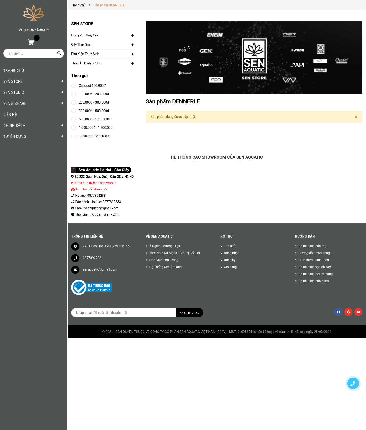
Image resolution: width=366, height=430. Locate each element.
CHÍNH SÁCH (14, 125)
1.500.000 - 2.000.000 (90, 135)
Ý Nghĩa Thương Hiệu (164, 246)
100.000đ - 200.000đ (90, 93)
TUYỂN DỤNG (14, 136)
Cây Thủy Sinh (81, 44)
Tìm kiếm (230, 246)
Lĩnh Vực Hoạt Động (164, 260)
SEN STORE (13, 81)
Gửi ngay (192, 313)
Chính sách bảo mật (313, 246)
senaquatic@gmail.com (100, 269)
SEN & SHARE (14, 103)
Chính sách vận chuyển (315, 267)
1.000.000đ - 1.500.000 (92, 126)
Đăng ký (43, 29)
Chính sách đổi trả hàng (316, 274)
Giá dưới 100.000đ (88, 84)
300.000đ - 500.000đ (90, 110)
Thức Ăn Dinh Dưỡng (86, 63)
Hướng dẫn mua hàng (314, 253)
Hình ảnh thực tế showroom (95, 183)
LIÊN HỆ (10, 114)
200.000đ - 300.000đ (90, 101)
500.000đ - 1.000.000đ (91, 118)
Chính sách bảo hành (314, 281)
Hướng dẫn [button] (305, 236)
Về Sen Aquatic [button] (159, 236)
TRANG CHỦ (13, 70)
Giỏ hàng (230, 267)
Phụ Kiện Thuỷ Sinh (85, 54)
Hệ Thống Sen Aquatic (165, 267)
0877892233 (92, 258)
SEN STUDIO (13, 92)
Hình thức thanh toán (314, 260)
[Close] (356, 116)
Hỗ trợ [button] (226, 236)
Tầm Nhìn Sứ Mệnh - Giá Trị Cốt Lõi (174, 253)
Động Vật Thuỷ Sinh (85, 35)
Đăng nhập (26, 29)
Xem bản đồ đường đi (89, 189)
